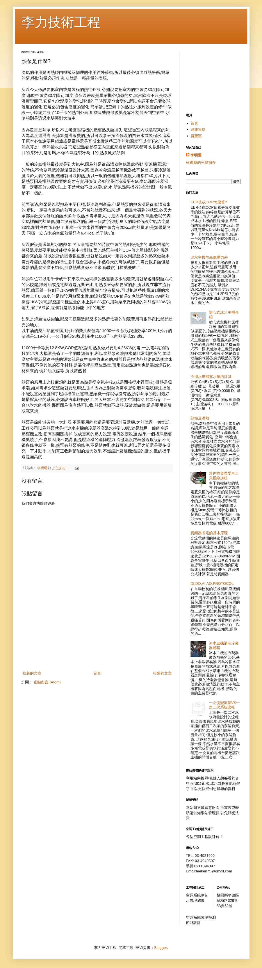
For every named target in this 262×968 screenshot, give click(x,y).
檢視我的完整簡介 (201, 162)
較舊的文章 (162, 673)
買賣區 (196, 136)
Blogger (160, 948)
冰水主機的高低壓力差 (209, 257)
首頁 (97, 673)
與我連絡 (198, 130)
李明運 (195, 155)
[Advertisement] (97, 636)
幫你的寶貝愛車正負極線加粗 (224, 475)
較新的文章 (32, 673)
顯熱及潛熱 (200, 418)
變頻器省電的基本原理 (209, 533)
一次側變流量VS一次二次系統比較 (224, 705)
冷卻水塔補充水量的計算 (211, 377)
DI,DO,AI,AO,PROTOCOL (212, 584)
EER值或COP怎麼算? (209, 202)
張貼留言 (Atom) (47, 682)
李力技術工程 (60, 22)
